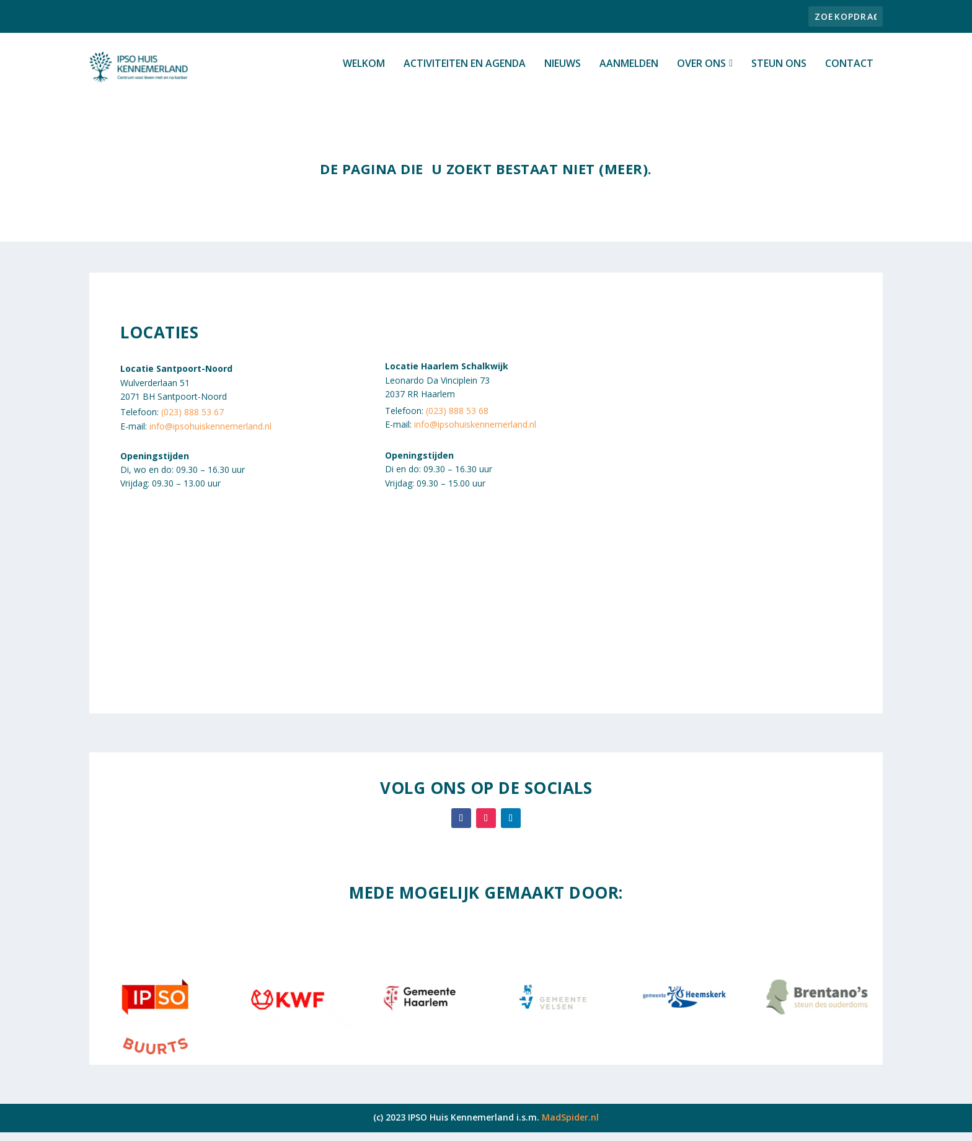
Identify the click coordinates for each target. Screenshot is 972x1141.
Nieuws (562, 72)
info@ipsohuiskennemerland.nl (210, 434)
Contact (849, 72)
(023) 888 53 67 (192, 420)
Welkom (364, 72)
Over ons (701, 72)
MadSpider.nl (570, 1125)
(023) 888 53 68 (457, 419)
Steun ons (778, 72)
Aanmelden (628, 72)
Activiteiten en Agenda (465, 72)
